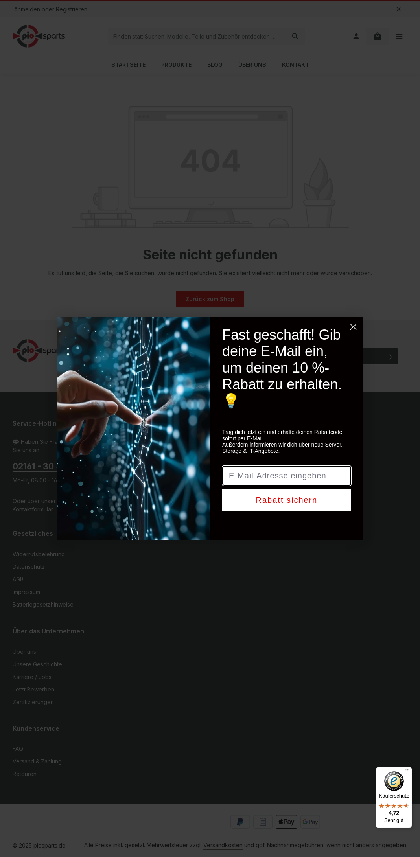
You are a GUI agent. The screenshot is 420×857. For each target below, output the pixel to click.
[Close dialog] (353, 327)
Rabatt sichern (287, 500)
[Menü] (407, 771)
